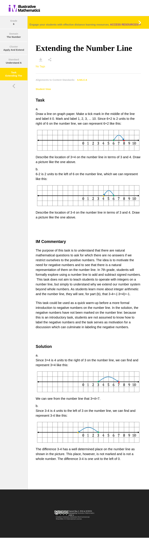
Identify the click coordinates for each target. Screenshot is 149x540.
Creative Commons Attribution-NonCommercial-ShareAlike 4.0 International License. (73, 518)
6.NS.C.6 (82, 79)
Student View (43, 89)
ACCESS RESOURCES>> (125, 24)
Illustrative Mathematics (85, 513)
